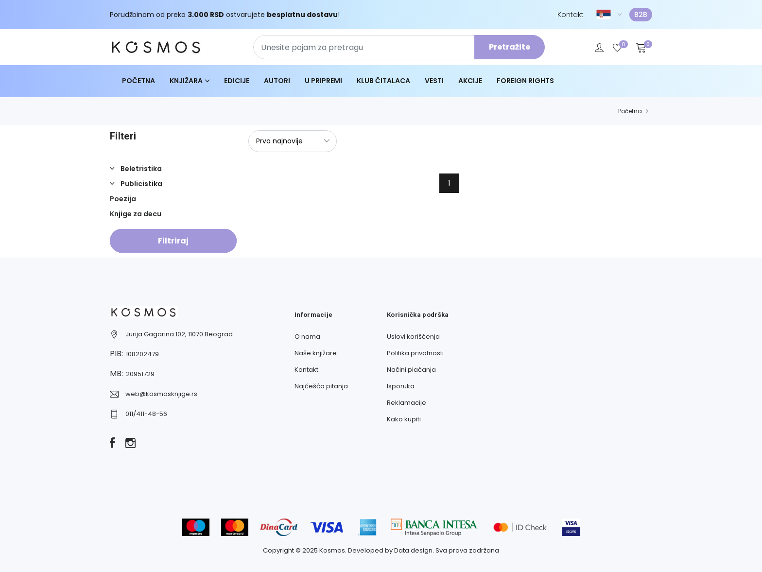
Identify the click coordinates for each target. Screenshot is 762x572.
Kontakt (570, 14)
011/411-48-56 (146, 413)
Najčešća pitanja (321, 386)
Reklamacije (406, 402)
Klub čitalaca (383, 81)
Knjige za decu (135, 214)
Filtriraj (173, 240)
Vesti (434, 81)
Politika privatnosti (415, 353)
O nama (307, 336)
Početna (138, 81)
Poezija (123, 199)
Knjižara (186, 81)
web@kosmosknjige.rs (161, 394)
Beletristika (140, 168)
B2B (640, 14)
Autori (277, 81)
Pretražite (509, 46)
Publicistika (140, 184)
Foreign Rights (525, 81)
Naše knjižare (315, 353)
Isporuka (401, 386)
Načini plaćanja (411, 369)
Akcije (470, 81)
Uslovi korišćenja (413, 336)
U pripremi (323, 81)
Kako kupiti (404, 419)
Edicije (236, 81)
